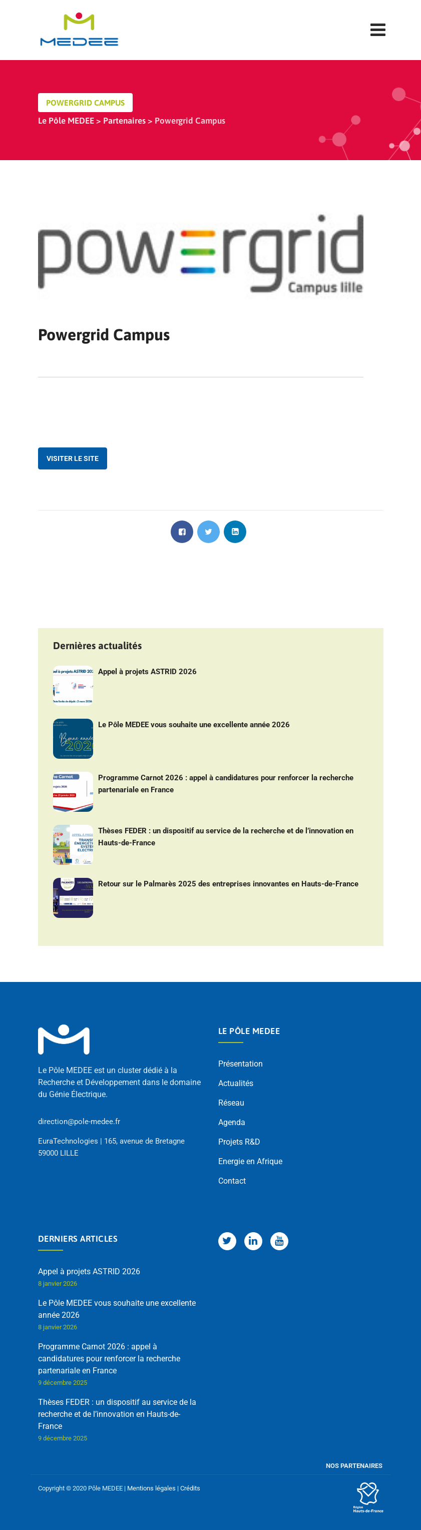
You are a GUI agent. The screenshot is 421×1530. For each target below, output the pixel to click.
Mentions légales (151, 1488)
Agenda (231, 1122)
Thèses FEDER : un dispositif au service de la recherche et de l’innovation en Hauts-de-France (225, 836)
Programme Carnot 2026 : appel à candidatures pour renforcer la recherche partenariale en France (225, 783)
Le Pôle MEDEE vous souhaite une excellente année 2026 (194, 724)
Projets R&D (239, 1142)
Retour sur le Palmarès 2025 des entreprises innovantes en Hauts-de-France (228, 883)
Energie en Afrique (250, 1161)
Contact (232, 1181)
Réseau (231, 1103)
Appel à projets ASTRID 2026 (147, 671)
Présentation (240, 1064)
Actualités (235, 1083)
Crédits (190, 1488)
